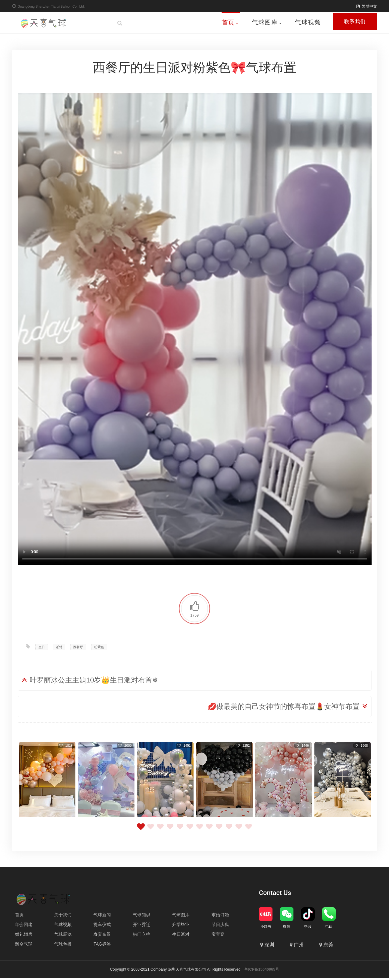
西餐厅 (78, 647)
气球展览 (63, 934)
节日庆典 (220, 924)
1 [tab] (140, 829)
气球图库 (267, 22)
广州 (299, 945)
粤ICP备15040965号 (261, 969)
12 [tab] (248, 829)
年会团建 (23, 924)
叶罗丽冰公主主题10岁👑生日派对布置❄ (94, 680)
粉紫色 (99, 647)
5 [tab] (180, 829)
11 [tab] (238, 829)
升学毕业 (180, 924)
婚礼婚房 (23, 934)
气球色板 (63, 944)
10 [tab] (229, 829)
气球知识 (141, 914)
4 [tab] (170, 829)
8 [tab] (209, 829)
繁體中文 (369, 6)
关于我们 (63, 914)
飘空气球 (23, 944)
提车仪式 (102, 924)
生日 (41, 647)
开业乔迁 (141, 924)
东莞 (328, 945)
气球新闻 (102, 914)
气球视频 (308, 22)
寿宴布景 (102, 934)
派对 (59, 647)
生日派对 (180, 934)
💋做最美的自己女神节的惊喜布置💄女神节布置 (284, 706)
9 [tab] (219, 829)
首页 (230, 22)
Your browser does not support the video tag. (195, 329)
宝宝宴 (218, 934)
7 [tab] (199, 829)
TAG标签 (102, 944)
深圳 (269, 945)
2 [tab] (150, 829)
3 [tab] (160, 829)
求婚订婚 (220, 914)
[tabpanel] (47, 780)
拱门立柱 (141, 934)
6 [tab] (189, 829)
